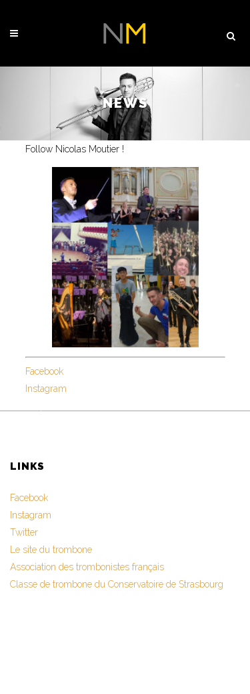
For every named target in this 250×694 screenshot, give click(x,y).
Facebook (44, 371)
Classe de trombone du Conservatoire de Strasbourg (116, 584)
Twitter (24, 532)
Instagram (46, 388)
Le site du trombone (51, 549)
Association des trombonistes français (87, 567)
